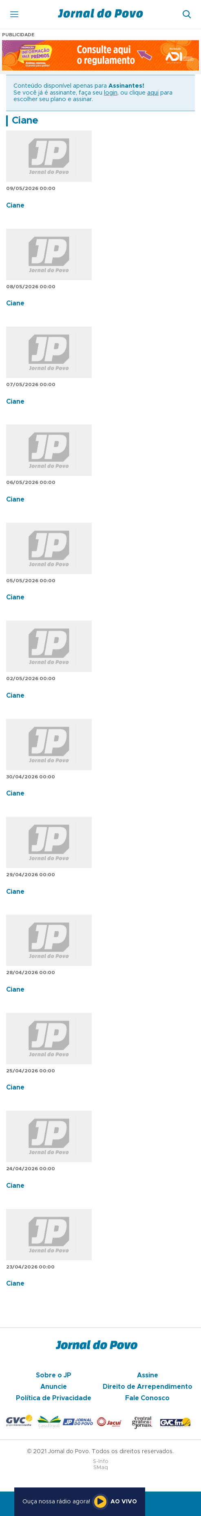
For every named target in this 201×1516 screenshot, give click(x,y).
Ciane (25, 121)
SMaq (100, 1467)
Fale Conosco (147, 1398)
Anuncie (53, 1386)
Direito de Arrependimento (147, 1386)
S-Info (100, 1461)
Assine (147, 1375)
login (110, 93)
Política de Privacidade (53, 1398)
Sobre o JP (53, 1375)
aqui (153, 93)
